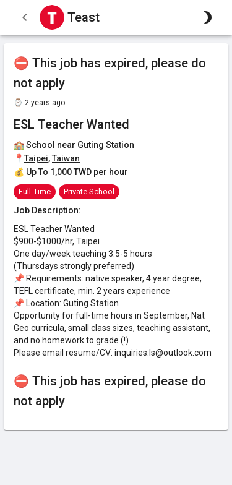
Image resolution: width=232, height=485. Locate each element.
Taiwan (66, 158)
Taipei (36, 158)
